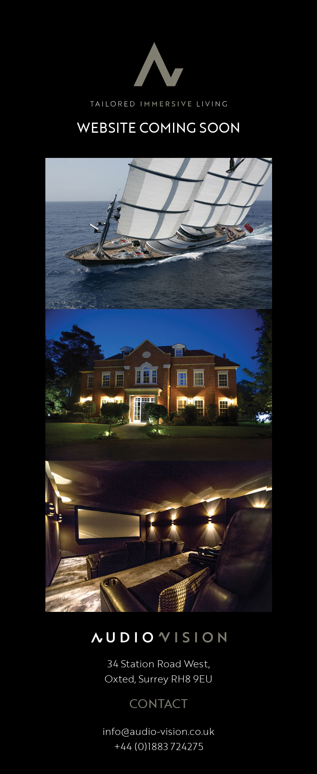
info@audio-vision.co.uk (158, 731)
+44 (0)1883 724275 (158, 746)
